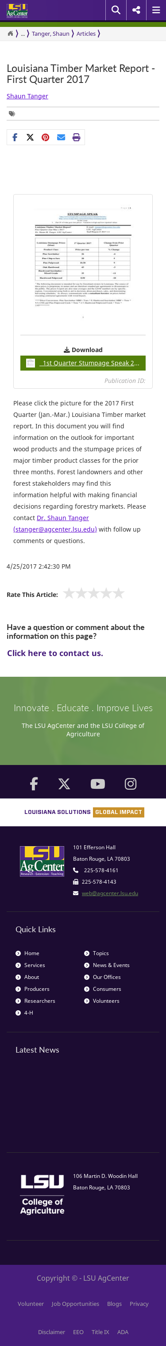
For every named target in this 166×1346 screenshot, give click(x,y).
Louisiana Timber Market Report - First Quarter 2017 (81, 74)
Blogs (114, 1304)
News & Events (107, 965)
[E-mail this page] (61, 137)
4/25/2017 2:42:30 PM (39, 566)
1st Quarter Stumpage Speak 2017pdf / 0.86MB (86, 363)
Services (30, 965)
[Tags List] (14, 113)
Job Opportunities (75, 1304)
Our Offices (102, 977)
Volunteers (102, 1001)
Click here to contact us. (55, 653)
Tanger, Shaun (50, 33)
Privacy (139, 1304)
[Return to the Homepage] (10, 33)
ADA (122, 1332)
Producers (32, 989)
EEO (78, 1332)
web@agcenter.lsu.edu (110, 893)
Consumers (102, 989)
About (27, 977)
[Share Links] (46, 137)
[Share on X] (30, 137)
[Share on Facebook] (15, 137)
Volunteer (31, 1304)
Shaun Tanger (27, 96)
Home (27, 953)
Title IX (100, 1332)
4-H (24, 1012)
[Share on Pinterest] (46, 137)
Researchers (35, 1001)
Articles (86, 33)
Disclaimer (51, 1332)
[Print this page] (77, 137)
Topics (96, 953)
